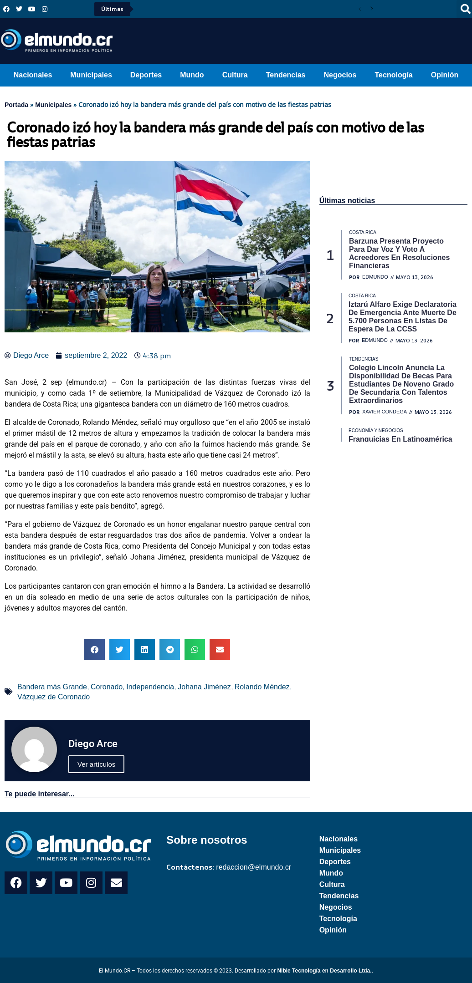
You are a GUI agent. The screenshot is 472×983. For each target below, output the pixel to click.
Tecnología (394, 75)
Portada (16, 104)
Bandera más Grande (52, 687)
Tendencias (286, 75)
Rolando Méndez (262, 687)
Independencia (150, 687)
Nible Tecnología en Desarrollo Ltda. (324, 971)
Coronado (107, 687)
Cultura (235, 75)
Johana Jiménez (204, 687)
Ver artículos (96, 764)
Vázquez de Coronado (53, 697)
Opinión (444, 75)
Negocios (339, 75)
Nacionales (33, 75)
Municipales (91, 75)
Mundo (192, 75)
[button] (94, 649)
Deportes (146, 75)
